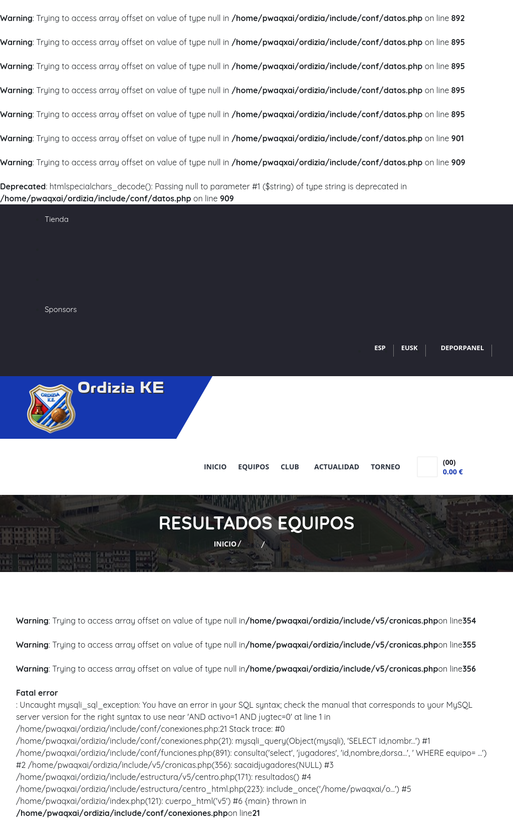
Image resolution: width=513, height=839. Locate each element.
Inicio (215, 466)
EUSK (409, 348)
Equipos (253, 466)
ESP (380, 348)
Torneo (385, 466)
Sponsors (61, 309)
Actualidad (336, 466)
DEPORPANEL (462, 348)
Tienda (57, 219)
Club (292, 466)
